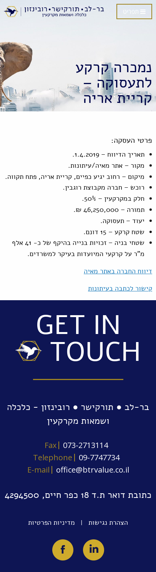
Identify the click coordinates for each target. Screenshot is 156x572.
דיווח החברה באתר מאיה (118, 271)
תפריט (134, 11)
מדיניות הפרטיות (51, 522)
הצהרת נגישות (108, 522)
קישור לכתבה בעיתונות (120, 288)
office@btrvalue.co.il (92, 470)
